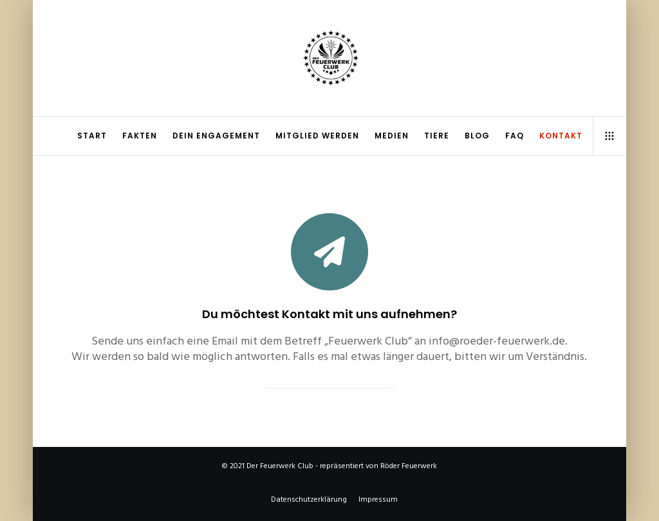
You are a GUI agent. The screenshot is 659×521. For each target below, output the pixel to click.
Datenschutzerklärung (309, 499)
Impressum (378, 499)
